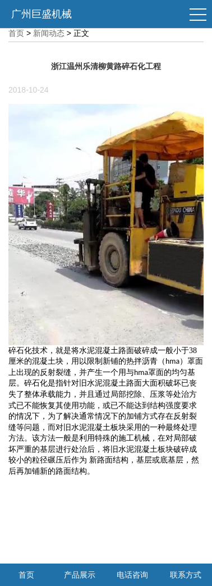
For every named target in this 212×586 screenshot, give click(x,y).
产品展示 (79, 574)
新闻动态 (48, 33)
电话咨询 (132, 574)
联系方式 (185, 574)
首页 (16, 33)
